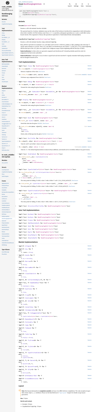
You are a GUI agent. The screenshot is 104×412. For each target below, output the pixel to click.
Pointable (29, 322)
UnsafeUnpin (32, 235)
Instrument (29, 298)
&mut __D (38, 94)
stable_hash (25, 157)
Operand (30, 12)
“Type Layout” (63, 393)
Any (26, 249)
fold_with (24, 183)
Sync (29, 229)
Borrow (27, 261)
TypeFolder (36, 183)
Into (29, 301)
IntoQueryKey (30, 310)
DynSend (31, 214)
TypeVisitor (37, 193)
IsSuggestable (35, 313)
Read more (42, 71)
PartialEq (31, 138)
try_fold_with (26, 172)
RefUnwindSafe (34, 223)
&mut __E (43, 112)
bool (60, 141)
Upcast (32, 360)
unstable (83, 74)
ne (22, 147)
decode (23, 94)
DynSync (31, 217)
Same (27, 325)
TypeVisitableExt (34, 352)
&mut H (51, 126)
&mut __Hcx (31, 160)
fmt (22, 84)
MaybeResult (29, 319)
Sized (26, 131)
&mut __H (49, 120)
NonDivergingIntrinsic (45, 66)
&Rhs (35, 147)
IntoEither (29, 307)
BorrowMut (29, 267)
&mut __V (33, 197)
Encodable (50, 110)
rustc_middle (22, 2)
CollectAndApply (34, 280)
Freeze (30, 220)
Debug (30, 82)
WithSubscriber (31, 375)
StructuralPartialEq (36, 206)
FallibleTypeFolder (42, 172)
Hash (29, 118)
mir (27, 2)
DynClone (28, 289)
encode (23, 112)
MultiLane (25, 373)
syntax (31, 2)
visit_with (25, 193)
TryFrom (31, 340)
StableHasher (37, 162)
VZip (29, 369)
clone (23, 69)
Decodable (50, 91)
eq (22, 141)
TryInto (31, 346)
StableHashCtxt (41, 157)
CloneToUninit (30, 273)
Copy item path (44, 4)
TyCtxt (41, 169)
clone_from (25, 74)
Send (29, 226)
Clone (30, 66)
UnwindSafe (33, 238)
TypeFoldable (33, 169)
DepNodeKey (34, 283)
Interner (25, 356)
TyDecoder (35, 91)
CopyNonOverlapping (44, 14)
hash (22, 120)
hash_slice (25, 126)
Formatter (39, 84)
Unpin (30, 232)
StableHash (32, 154)
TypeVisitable (33, 190)
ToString (28, 334)
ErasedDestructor (32, 378)
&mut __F (33, 176)
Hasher (31, 120)
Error (38, 177)
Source (20, 6)
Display (26, 100)
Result (51, 84)
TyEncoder (35, 110)
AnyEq (27, 255)
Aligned (28, 246)
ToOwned (28, 328)
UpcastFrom (26, 363)
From (27, 295)
